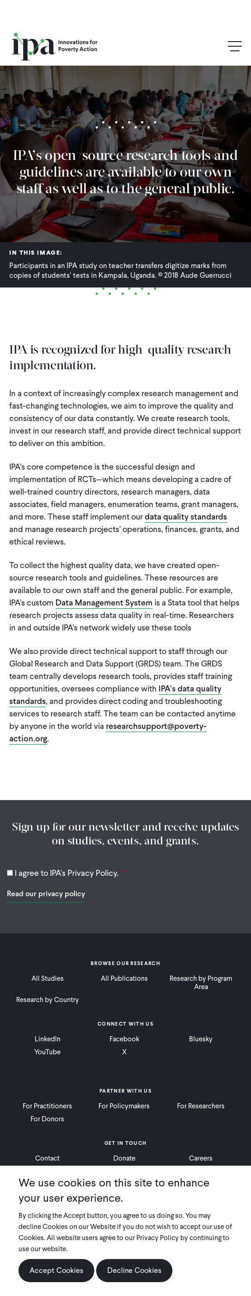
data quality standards (186, 516)
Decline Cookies (134, 1270)
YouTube (47, 1052)
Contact (47, 1158)
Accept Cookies (56, 1270)
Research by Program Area (201, 982)
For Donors (47, 1119)
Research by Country (47, 1000)
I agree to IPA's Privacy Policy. (67, 873)
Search (215, 47)
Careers (201, 1158)
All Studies (47, 978)
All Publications (124, 978)
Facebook (124, 1039)
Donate (124, 1158)
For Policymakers (124, 1106)
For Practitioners (47, 1106)
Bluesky (201, 1039)
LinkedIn (48, 1039)
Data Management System (104, 602)
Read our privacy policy (46, 894)
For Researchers (201, 1106)
